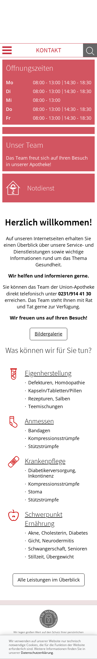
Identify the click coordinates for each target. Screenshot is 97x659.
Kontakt (48, 50)
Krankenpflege (45, 460)
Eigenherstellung (48, 373)
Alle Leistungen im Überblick (49, 580)
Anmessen (39, 420)
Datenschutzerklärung (37, 652)
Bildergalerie (48, 334)
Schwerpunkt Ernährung (43, 519)
